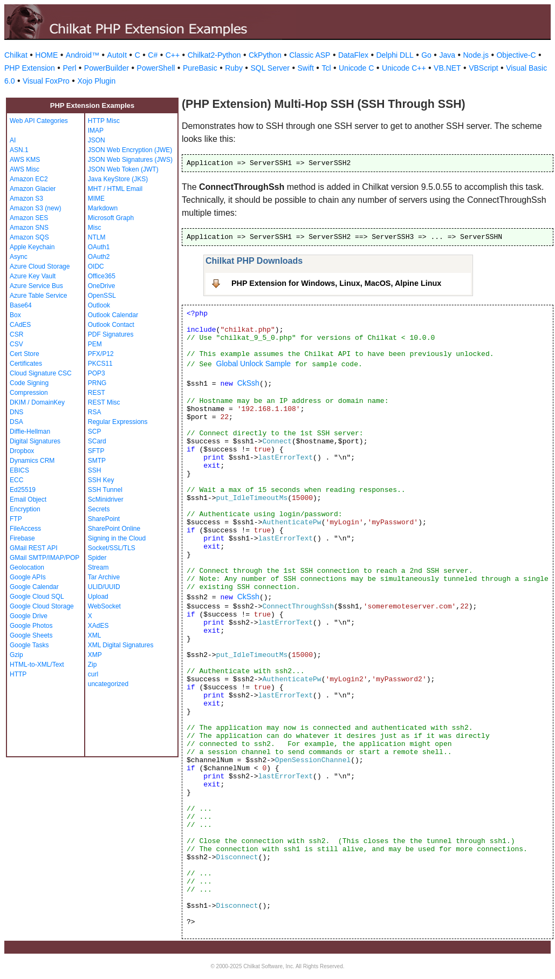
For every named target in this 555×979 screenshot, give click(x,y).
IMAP (96, 130)
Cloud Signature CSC (41, 373)
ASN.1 (19, 150)
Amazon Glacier (33, 189)
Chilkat (16, 55)
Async (19, 257)
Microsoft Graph (111, 218)
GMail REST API (33, 548)
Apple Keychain (32, 247)
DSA (16, 422)
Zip (92, 664)
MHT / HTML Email (115, 189)
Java (447, 55)
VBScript (483, 68)
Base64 (21, 305)
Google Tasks (29, 645)
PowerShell (156, 68)
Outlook (99, 305)
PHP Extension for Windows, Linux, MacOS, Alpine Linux (336, 283)
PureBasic (200, 68)
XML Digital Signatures (121, 645)
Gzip (16, 655)
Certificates (26, 363)
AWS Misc (24, 169)
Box (15, 315)
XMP (95, 655)
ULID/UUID (104, 587)
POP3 (96, 373)
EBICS (19, 470)
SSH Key (101, 480)
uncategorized (108, 684)
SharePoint (104, 519)
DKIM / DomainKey (37, 402)
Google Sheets (31, 635)
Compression (29, 392)
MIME (96, 198)
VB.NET (447, 68)
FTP (16, 519)
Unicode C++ (404, 68)
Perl (69, 68)
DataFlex (353, 55)
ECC (16, 480)
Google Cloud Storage (42, 606)
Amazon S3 (26, 198)
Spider (97, 558)
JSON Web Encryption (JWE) (130, 150)
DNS (16, 412)
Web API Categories (39, 121)
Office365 (101, 276)
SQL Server (270, 68)
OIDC (96, 266)
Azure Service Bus (36, 286)
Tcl (326, 68)
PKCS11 (100, 363)
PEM (95, 344)
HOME (46, 55)
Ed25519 (23, 490)
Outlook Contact (111, 324)
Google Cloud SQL (37, 596)
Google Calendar (34, 587)
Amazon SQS (29, 237)
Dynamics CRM (32, 460)
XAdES (98, 625)
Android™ (82, 55)
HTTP (18, 674)
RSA (94, 412)
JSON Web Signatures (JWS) (130, 159)
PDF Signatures (111, 334)
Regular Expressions (118, 422)
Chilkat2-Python (214, 55)
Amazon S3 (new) (35, 208)
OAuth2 (99, 257)
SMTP (97, 460)
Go (426, 55)
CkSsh (248, 383)
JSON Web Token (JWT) (123, 169)
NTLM (97, 237)
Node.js (476, 55)
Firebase (22, 538)
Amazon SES (29, 218)
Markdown (103, 208)
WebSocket (104, 606)
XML (94, 635)
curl (93, 674)
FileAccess (25, 528)
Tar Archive (104, 577)
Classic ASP (309, 55)
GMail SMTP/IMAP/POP (44, 558)
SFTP (96, 451)
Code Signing (29, 383)
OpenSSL (102, 295)
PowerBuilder (106, 68)
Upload (98, 596)
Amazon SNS (29, 227)
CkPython (265, 55)
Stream (98, 567)
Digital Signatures (35, 441)
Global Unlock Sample (253, 363)
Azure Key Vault (33, 276)
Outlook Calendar (113, 315)
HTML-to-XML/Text (37, 664)
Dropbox (22, 451)
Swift (306, 68)
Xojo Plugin (96, 81)
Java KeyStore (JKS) (118, 179)
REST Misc (104, 402)
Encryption (25, 509)
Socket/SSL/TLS (111, 548)
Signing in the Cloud (117, 538)
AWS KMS (25, 159)
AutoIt (117, 55)
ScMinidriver (106, 499)
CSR (16, 334)
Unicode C (356, 68)
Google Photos (31, 625)
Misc (94, 227)
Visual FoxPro (46, 81)
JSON (96, 140)
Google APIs (28, 577)
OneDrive (101, 286)
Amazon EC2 (29, 179)
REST (96, 392)
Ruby (234, 68)
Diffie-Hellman (30, 431)
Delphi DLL (394, 55)
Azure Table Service (38, 295)
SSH (94, 470)
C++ (173, 55)
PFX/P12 (101, 354)
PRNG (97, 383)
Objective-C (516, 55)
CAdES (20, 324)
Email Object (28, 499)
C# (152, 55)
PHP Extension (29, 68)
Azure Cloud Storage (40, 266)
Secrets (99, 509)
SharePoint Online (114, 528)
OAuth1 (99, 247)
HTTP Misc (104, 121)
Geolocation (27, 567)
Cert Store (24, 354)
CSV (16, 344)
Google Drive (28, 616)
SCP (94, 431)
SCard (97, 441)
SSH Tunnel (105, 490)
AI (13, 140)
